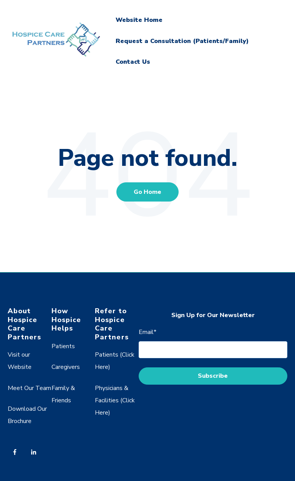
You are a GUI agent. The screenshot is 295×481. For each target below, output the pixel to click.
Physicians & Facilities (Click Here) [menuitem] (115, 400)
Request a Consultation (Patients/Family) (182, 41)
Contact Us (133, 62)
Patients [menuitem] (63, 346)
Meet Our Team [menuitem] (29, 388)
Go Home (147, 192)
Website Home (139, 20)
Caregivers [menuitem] (65, 367)
